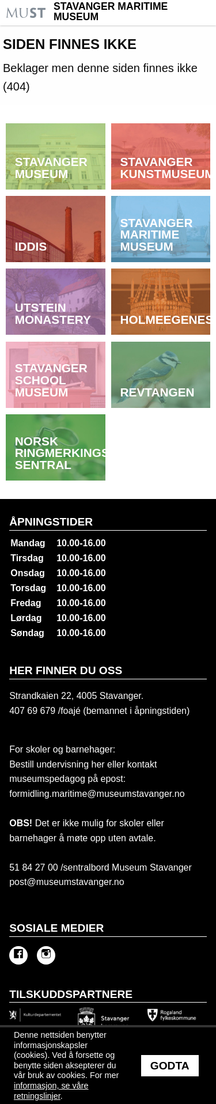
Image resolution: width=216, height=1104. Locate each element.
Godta (170, 1066)
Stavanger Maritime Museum (111, 12)
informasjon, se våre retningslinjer (51, 1091)
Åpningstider (51, 522)
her (97, 764)
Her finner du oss (65, 670)
